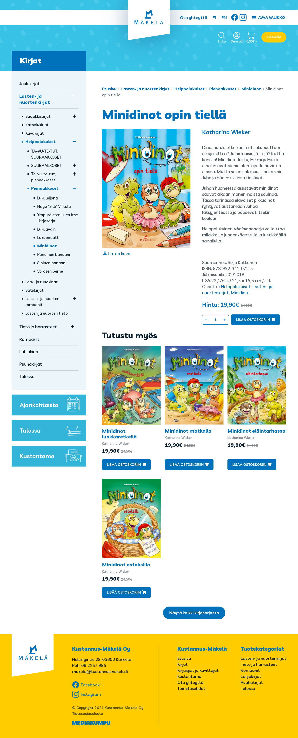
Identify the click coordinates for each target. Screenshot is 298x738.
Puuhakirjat (30, 364)
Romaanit (29, 339)
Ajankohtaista (52, 405)
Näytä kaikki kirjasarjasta (194, 612)
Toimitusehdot (191, 688)
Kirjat (30, 60)
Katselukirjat (37, 124)
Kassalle (274, 37)
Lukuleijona (47, 198)
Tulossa (26, 376)
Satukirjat (34, 290)
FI (214, 17)
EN (224, 17)
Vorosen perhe (50, 271)
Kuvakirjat (34, 133)
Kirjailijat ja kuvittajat (198, 670)
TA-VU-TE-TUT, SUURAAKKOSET (46, 154)
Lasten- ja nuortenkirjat (145, 88)
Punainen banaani (53, 254)
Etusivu (109, 88)
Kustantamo (52, 456)
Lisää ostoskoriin (253, 319)
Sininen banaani (51, 262)
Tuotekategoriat (262, 649)
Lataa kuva (119, 253)
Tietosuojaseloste (87, 713)
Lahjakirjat (29, 351)
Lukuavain (46, 229)
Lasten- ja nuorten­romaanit (43, 301)
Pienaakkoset (223, 88)
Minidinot (251, 88)
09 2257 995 (93, 665)
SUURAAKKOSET (46, 165)
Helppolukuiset (189, 88)
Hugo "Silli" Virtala (54, 206)
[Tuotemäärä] (215, 319)
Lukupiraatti (48, 237)
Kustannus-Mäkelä (202, 649)
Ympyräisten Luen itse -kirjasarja (57, 217)
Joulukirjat (29, 83)
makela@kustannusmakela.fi (100, 671)
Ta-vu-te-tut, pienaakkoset (43, 176)
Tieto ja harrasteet (38, 327)
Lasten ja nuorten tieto (46, 313)
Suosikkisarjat (38, 116)
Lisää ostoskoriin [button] (124, 464)
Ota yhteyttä (193, 17)
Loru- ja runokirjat (41, 281)
